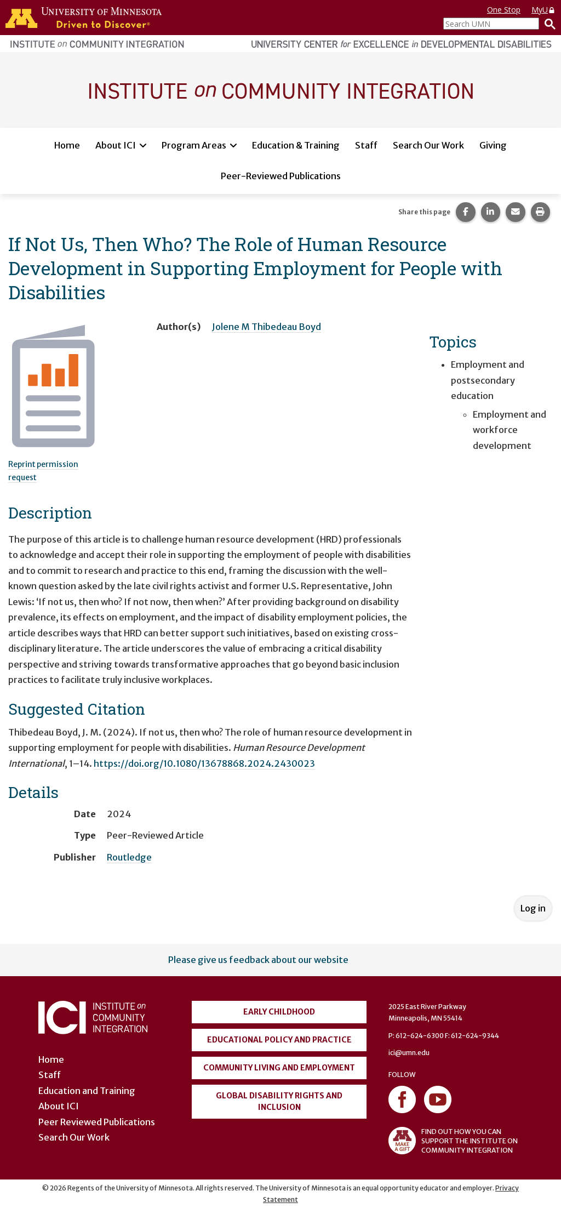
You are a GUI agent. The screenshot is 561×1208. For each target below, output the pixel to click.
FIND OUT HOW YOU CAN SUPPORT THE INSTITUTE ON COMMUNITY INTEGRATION (453, 1140)
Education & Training (296, 145)
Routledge (129, 857)
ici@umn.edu (409, 1053)
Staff (366, 145)
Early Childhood (279, 1012)
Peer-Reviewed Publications (281, 175)
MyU (543, 9)
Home (67, 145)
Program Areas (194, 145)
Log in (533, 908)
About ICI (115, 145)
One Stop (503, 9)
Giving (493, 145)
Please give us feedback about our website (258, 959)
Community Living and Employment (279, 1068)
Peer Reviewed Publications (96, 1121)
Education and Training (86, 1090)
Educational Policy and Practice (279, 1040)
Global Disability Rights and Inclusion (279, 1101)
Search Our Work (428, 145)
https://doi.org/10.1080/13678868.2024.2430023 (204, 763)
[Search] (547, 24)
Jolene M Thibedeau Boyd (266, 326)
